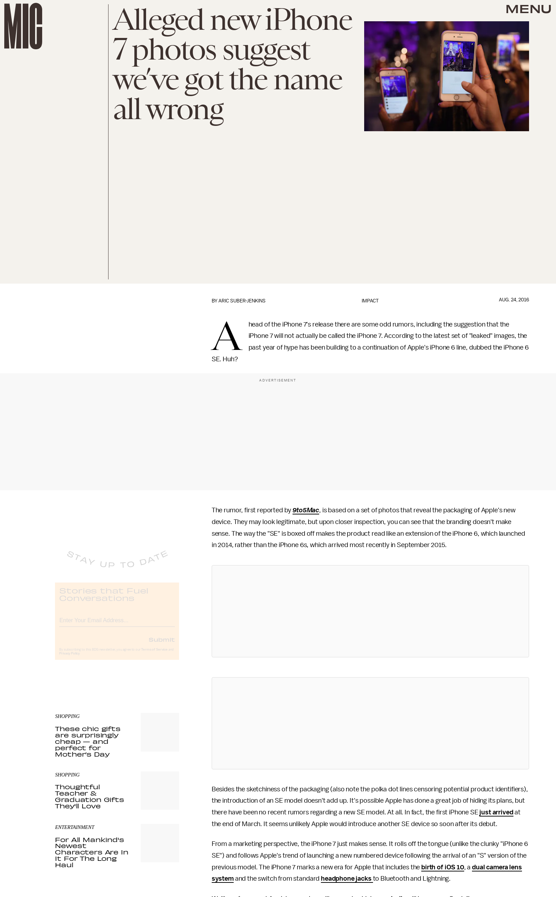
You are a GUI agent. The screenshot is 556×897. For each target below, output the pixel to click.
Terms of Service (154, 655)
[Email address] (117, 625)
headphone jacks (347, 878)
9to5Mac (306, 510)
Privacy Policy (69, 659)
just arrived (496, 812)
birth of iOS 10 (442, 867)
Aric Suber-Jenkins (242, 300)
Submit (162, 644)
